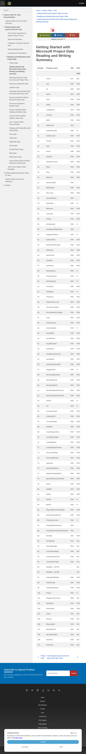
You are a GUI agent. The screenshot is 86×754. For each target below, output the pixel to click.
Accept (43, 742)
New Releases (42, 705)
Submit (73, 673)
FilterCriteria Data (15, 157)
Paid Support (42, 724)
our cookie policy (17, 738)
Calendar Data (14, 87)
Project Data (13, 63)
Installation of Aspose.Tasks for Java (18, 44)
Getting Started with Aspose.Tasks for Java (13, 28)
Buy (72, 35)
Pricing (58, 35)
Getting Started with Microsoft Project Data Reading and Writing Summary (17, 70)
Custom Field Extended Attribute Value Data (17, 117)
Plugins (8, 185)
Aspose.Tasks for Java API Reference (14, 180)
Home (38, 10)
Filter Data (13, 153)
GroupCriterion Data (16, 149)
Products (42, 701)
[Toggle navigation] (2, 3)
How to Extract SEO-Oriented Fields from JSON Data (19, 162)
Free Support (42, 720)
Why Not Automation (15, 39)
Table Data (13, 138)
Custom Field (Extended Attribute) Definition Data (17, 111)
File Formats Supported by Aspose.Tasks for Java (17, 34)
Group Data (13, 145)
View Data (12, 134)
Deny (61, 747)
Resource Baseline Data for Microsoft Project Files (18, 99)
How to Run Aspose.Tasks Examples (17, 168)
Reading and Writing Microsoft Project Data (18, 58)
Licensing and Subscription (17, 53)
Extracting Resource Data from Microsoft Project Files (18, 79)
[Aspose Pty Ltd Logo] (9, 3)
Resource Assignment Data (18, 84)
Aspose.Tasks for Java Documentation (12, 16)
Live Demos (42, 716)
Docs (42, 712)
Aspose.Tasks (47, 10)
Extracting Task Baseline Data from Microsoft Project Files (19, 92)
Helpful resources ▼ (58, 39)
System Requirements (15, 49)
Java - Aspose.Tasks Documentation (16, 123)
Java (55, 10)
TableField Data (14, 142)
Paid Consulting (42, 728)
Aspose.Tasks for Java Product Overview (16, 22)
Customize (24, 747)
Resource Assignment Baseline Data (17, 105)
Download (44, 35)
